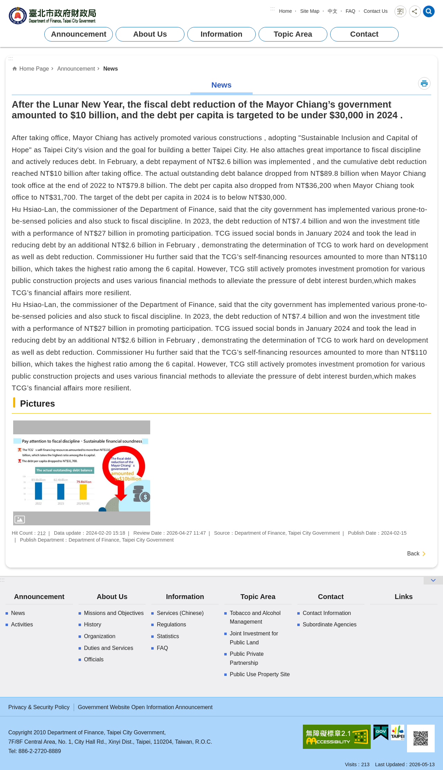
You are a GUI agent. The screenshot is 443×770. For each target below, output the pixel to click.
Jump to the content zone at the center (3, 3)
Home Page (34, 68)
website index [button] (429, 11)
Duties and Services (108, 648)
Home (285, 11)
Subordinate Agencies (330, 624)
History (92, 624)
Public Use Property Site (260, 674)
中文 (332, 11)
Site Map (309, 11)
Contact (364, 34)
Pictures (37, 403)
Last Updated (390, 764)
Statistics (168, 636)
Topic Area (293, 34)
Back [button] (413, 553)
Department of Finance (53, 15)
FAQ (350, 11)
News (110, 68)
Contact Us (376, 11)
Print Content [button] (424, 83)
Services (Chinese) (180, 613)
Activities (22, 624)
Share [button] (415, 11)
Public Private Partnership (247, 658)
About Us (150, 34)
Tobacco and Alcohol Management (255, 617)
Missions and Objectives (114, 613)
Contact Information (327, 613)
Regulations (171, 624)
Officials (94, 659)
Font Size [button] (400, 11)
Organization (100, 636)
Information (221, 34)
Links (404, 596)
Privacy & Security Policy (39, 707)
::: (272, 8)
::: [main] (10, 58)
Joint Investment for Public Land (254, 638)
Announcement (78, 34)
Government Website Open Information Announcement (145, 707)
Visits (351, 764)
